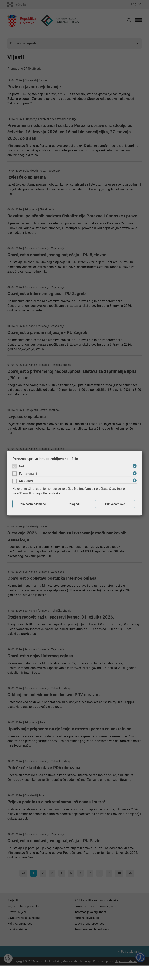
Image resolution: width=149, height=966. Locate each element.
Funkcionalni (28, 473)
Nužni (23, 466)
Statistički (26, 481)
